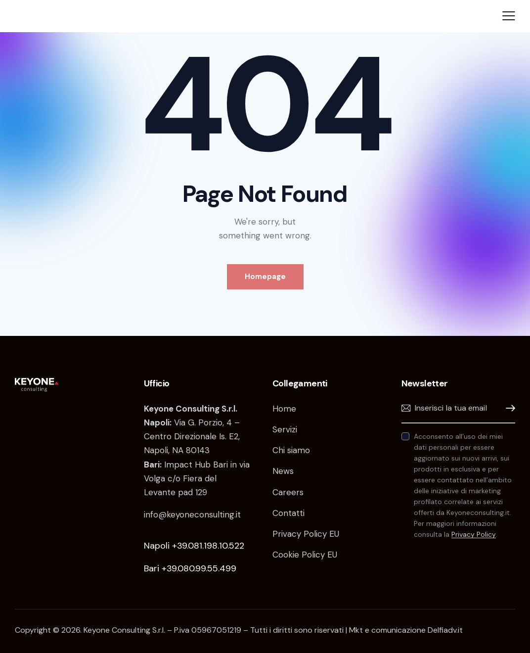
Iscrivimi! (507, 408)
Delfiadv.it (445, 630)
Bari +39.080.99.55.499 (190, 568)
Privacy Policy (473, 534)
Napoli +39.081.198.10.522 (194, 546)
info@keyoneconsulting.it (192, 514)
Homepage (265, 276)
